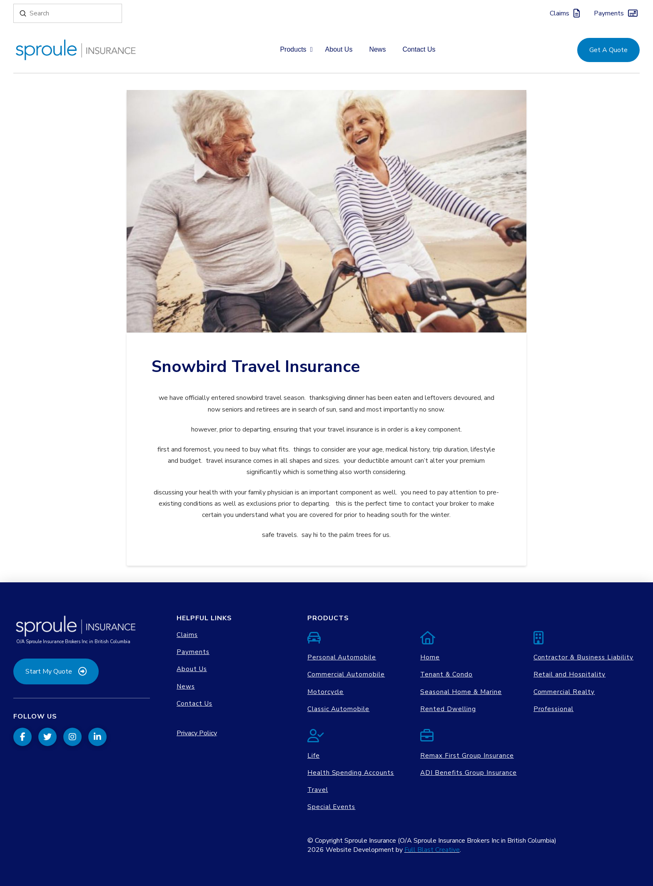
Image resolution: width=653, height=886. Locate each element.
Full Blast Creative (432, 849)
